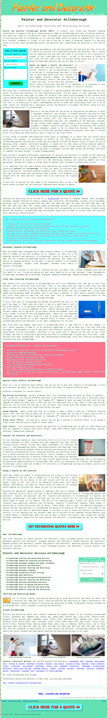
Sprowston (40, 671)
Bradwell (100, 668)
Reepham (63, 666)
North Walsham (56, 671)
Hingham (40, 664)
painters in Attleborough (26, 169)
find (10, 539)
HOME (73, 14)
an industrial (71, 128)
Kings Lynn (52, 666)
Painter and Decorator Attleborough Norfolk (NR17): (29, 31)
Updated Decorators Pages (30, 701)
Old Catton (59, 664)
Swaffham (30, 664)
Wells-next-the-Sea (22, 668)
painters (39, 173)
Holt (82, 661)
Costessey (15, 666)
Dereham (85, 664)
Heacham (89, 661)
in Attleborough (34, 107)
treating (30, 98)
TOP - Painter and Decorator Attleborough (22, 683)
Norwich (70, 668)
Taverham (80, 668)
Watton (6, 671)
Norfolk (41, 661)
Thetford (90, 668)
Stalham (25, 671)
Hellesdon (39, 666)
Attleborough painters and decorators (55, 157)
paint (92, 142)
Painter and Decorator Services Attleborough (34, 553)
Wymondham (74, 661)
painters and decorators (67, 155)
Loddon (53, 668)
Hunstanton (15, 671)
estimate (6, 178)
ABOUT (85, 14)
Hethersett (74, 666)
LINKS (79, 14)
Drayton (48, 664)
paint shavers (68, 123)
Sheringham (99, 661)
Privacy (104, 701)
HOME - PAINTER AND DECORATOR (54, 694)
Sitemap (4, 701)
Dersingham (27, 666)
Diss (32, 671)
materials (91, 121)
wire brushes (83, 123)
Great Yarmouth (97, 664)
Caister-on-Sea (73, 664)
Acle (5, 664)
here (34, 675)
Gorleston (7, 668)
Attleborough (53, 199)
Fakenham (86, 666)
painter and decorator (57, 105)
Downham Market (40, 668)
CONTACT (92, 14)
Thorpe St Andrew (17, 664)
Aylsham (61, 668)
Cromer (6, 666)
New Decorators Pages (14, 701)
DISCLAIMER (100, 14)
